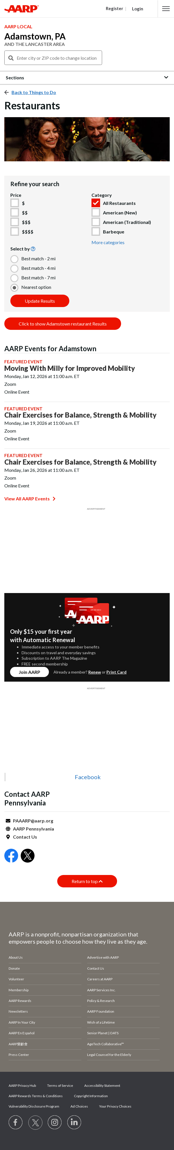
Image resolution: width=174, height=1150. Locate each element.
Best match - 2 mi (38, 258)
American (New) (120, 212)
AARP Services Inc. (101, 990)
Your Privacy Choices (115, 1106)
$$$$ (27, 231)
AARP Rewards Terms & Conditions (36, 1096)
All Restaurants (119, 203)
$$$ (26, 222)
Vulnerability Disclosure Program (34, 1106)
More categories (108, 242)
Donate (14, 968)
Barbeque (113, 231)
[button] (166, 8)
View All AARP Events (30, 498)
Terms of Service (60, 1085)
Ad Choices (79, 1106)
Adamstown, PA (35, 36)
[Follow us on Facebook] (16, 1122)
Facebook (88, 776)
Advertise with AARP (103, 957)
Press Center (19, 1054)
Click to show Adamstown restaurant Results (63, 323)
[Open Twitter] (28, 856)
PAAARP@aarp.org (33, 820)
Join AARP (29, 672)
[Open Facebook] (11, 856)
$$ (25, 212)
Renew (94, 672)
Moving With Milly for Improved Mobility (69, 368)
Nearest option (36, 287)
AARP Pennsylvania (33, 828)
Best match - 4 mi (38, 268)
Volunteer (16, 979)
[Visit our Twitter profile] (35, 1122)
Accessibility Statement (102, 1085)
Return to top (87, 881)
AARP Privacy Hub (22, 1085)
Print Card (116, 672)
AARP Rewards (20, 1000)
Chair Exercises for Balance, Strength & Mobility (80, 415)
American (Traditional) (127, 222)
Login (137, 8)
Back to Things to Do (34, 92)
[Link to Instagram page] (55, 1122)
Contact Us (25, 836)
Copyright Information (91, 1096)
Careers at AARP (99, 979)
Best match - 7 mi (38, 277)
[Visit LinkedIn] (74, 1122)
